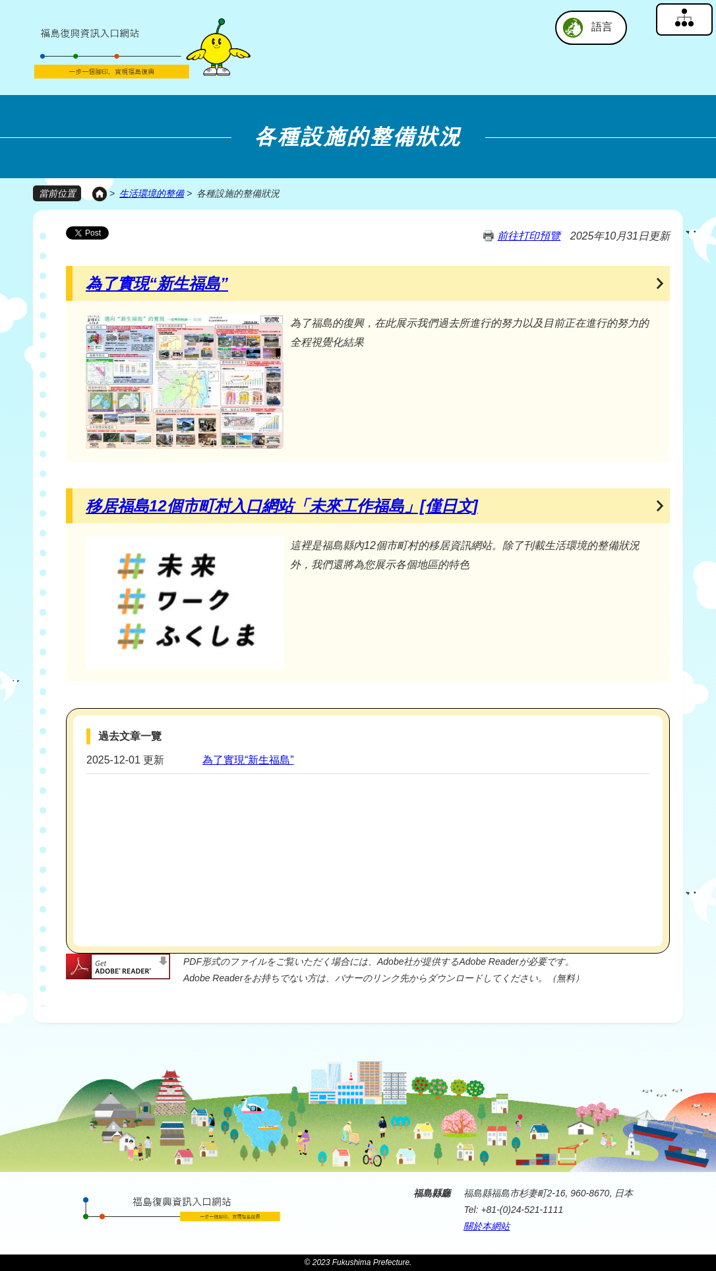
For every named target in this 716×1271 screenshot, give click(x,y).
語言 (601, 26)
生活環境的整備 (151, 193)
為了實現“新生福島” (157, 283)
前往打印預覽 (528, 235)
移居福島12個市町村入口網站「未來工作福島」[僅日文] (282, 505)
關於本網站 (486, 1225)
